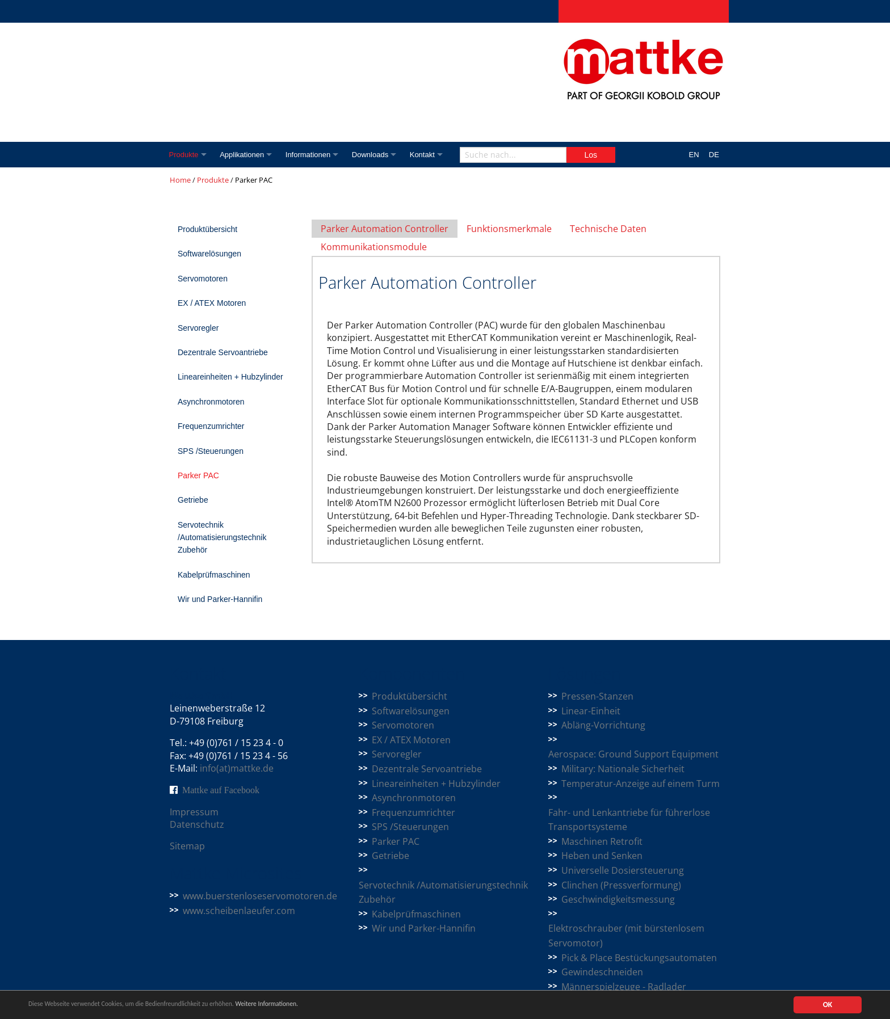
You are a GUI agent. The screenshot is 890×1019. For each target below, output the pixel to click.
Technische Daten (608, 228)
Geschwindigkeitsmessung (618, 899)
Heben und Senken (602, 855)
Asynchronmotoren (211, 401)
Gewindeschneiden (602, 972)
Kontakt (436, 154)
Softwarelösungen (209, 253)
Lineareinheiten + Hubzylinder (230, 376)
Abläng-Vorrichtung (603, 725)
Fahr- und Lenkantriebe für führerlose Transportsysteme (629, 819)
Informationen (315, 154)
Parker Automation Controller (384, 228)
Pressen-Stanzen (597, 696)
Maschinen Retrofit (602, 841)
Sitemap (187, 846)
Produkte (184, 154)
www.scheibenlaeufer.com (239, 910)
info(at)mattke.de (237, 768)
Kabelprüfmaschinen (214, 574)
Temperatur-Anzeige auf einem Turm (640, 783)
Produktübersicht (207, 229)
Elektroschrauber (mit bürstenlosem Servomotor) (626, 935)
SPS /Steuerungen (211, 451)
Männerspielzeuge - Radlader (623, 986)
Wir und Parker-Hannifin (220, 599)
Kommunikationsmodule (374, 247)
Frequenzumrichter (211, 426)
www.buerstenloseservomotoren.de (260, 896)
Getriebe (193, 499)
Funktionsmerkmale (509, 228)
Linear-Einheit (590, 711)
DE (714, 154)
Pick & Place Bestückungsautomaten (639, 957)
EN (694, 154)
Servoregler (198, 327)
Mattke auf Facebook (220, 789)
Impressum (194, 812)
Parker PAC (198, 475)
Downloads (381, 154)
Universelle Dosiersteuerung (622, 870)
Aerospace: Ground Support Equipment (633, 754)
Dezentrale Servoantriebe (223, 352)
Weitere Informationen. (308, 1005)
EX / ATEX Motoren (212, 303)
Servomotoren (203, 278)
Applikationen (246, 154)
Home (180, 180)
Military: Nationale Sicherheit (623, 769)
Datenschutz (197, 824)
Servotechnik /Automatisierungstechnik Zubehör (222, 537)
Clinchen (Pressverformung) (621, 885)
